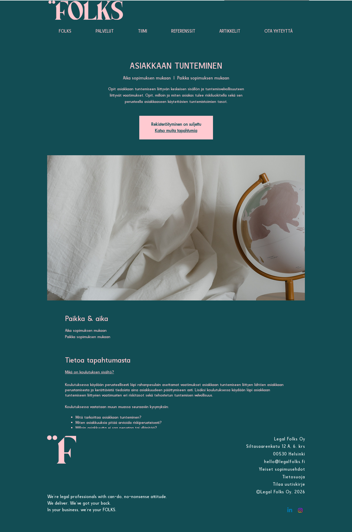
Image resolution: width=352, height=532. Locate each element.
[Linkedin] (290, 510)
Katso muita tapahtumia (176, 130)
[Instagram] (300, 510)
